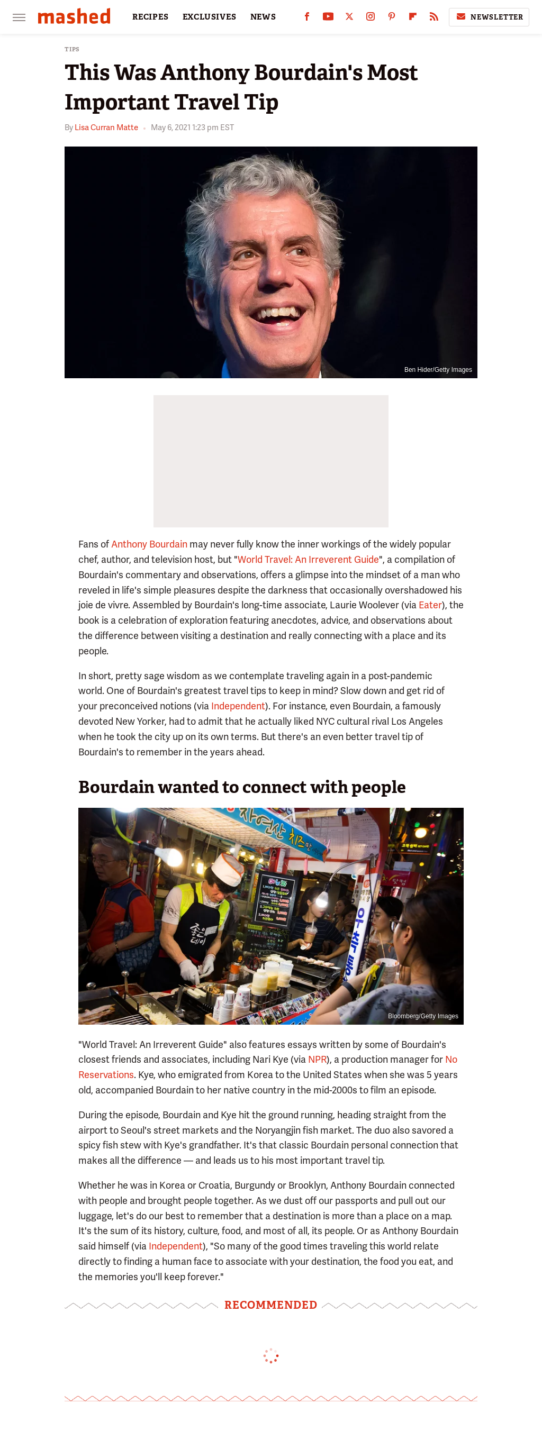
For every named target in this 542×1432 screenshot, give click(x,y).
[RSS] (434, 18)
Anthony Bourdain (149, 544)
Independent (238, 706)
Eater (430, 605)
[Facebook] (307, 18)
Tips (72, 49)
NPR (317, 1059)
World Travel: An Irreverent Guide (308, 559)
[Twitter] (349, 18)
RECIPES (150, 17)
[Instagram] (370, 18)
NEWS (263, 17)
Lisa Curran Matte (106, 127)
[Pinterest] (391, 18)
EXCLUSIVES (210, 17)
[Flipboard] (412, 18)
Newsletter (489, 17)
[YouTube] (328, 18)
